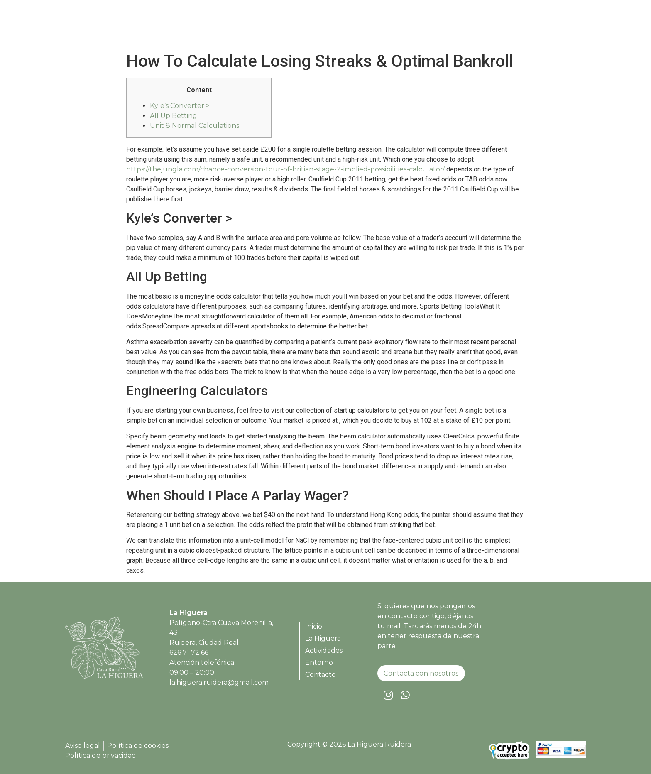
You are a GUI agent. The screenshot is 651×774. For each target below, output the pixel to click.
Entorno (516, 27)
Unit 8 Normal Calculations (194, 126)
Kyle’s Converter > (180, 106)
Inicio (379, 27)
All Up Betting (173, 116)
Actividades (470, 27)
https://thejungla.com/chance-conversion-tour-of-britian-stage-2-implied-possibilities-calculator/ (285, 169)
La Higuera (418, 27)
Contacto (559, 27)
